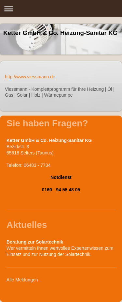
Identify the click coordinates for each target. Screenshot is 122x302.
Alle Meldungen (22, 279)
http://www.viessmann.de (30, 76)
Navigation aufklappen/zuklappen (61, 9)
